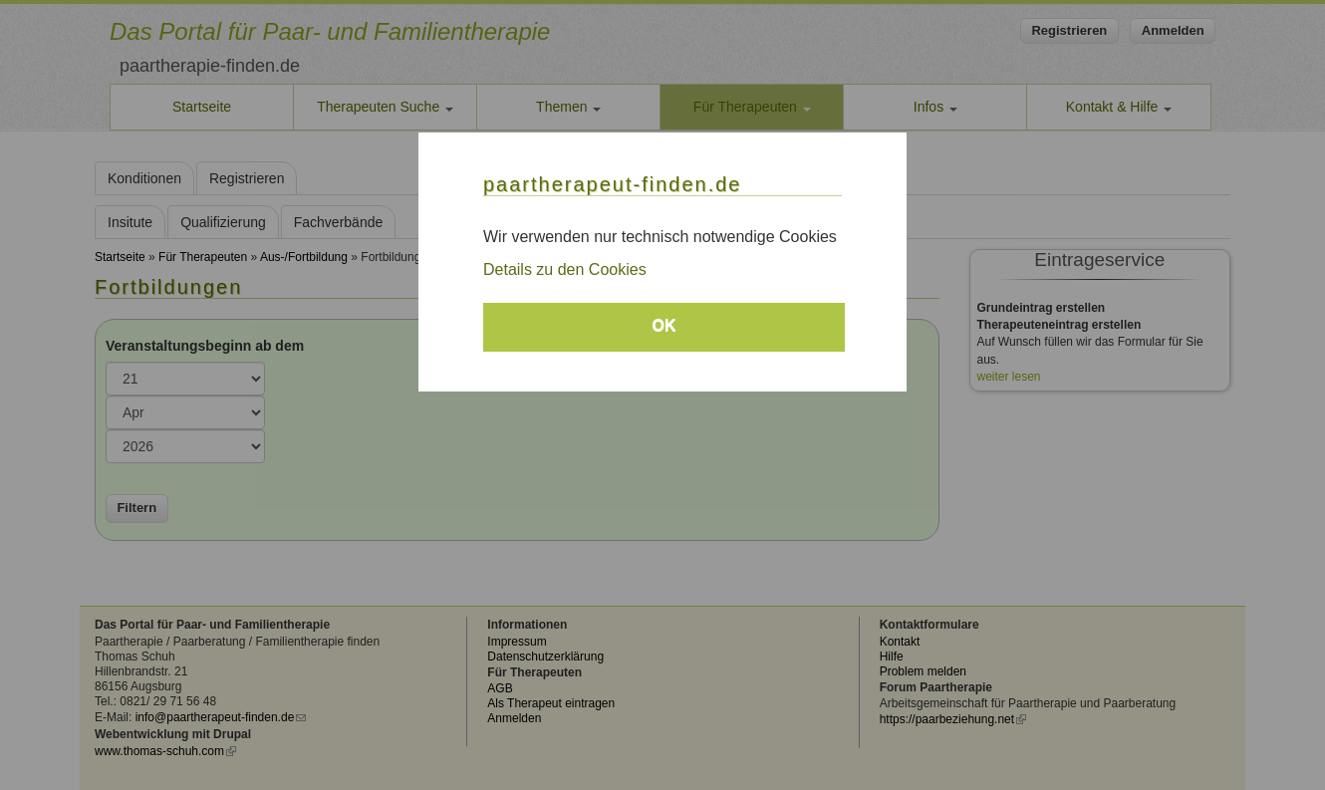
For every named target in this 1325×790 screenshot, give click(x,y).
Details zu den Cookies (565, 269)
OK (664, 325)
